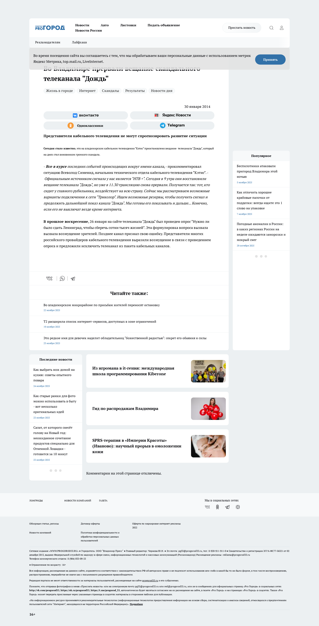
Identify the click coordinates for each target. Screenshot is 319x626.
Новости (82, 25)
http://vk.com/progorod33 (44, 590)
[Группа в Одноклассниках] (86, 125)
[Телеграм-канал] (172, 125)
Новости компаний (40, 532)
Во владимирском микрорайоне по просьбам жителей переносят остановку (129, 308)
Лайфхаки (79, 42)
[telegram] (74, 278)
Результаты (135, 90)
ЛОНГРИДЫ (36, 500)
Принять (270, 59)
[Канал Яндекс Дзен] (238, 507)
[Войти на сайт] (281, 28)
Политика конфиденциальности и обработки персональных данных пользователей (100, 536)
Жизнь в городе (59, 90)
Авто (105, 25)
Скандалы (110, 90)
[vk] (49, 278)
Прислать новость (241, 27)
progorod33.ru (150, 580)
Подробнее (136, 604)
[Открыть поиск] (271, 28)
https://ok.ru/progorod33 (75, 590)
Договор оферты (90, 523)
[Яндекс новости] (172, 115)
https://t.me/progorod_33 (105, 590)
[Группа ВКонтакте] (86, 115)
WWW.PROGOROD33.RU (63, 550)
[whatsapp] (62, 278)
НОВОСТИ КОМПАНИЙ (77, 500)
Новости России (88, 30)
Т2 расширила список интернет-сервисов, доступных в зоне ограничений (129, 324)
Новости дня (162, 90)
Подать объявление (164, 25)
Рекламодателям (47, 42)
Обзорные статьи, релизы (44, 523)
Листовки (128, 25)
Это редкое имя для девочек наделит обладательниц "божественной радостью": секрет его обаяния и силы (129, 341)
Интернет (87, 90)
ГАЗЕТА (103, 500)
